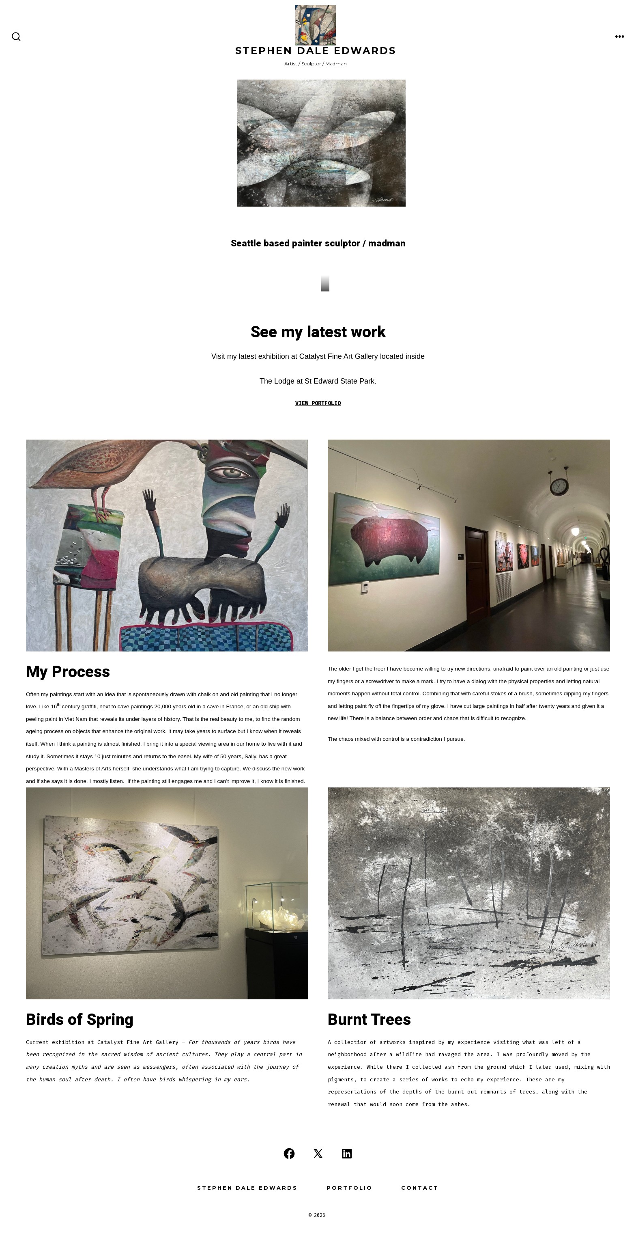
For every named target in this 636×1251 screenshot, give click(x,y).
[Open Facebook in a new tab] (289, 1154)
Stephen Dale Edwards (247, 1188)
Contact (420, 1188)
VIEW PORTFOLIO (318, 403)
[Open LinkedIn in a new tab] (347, 1154)
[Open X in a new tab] (318, 1154)
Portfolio (350, 1188)
